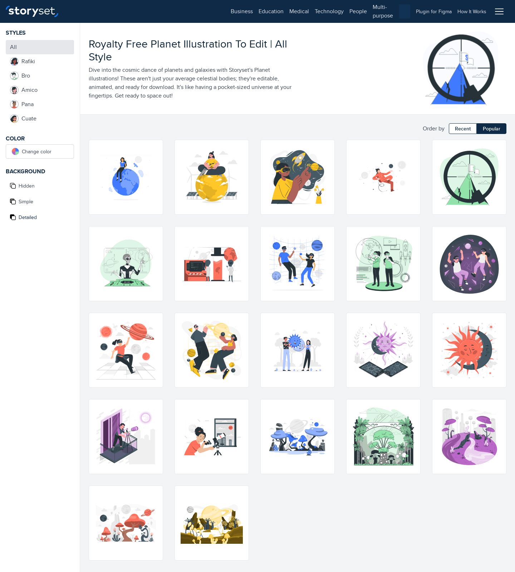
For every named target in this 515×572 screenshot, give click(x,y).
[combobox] (331, 11)
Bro (20, 75)
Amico (24, 90)
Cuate (23, 118)
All (13, 47)
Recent (463, 128)
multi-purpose (229, 11)
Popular (491, 128)
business (81, 11)
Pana (22, 104)
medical (138, 11)
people (197, 11)
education (110, 11)
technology (168, 11)
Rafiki (22, 61)
